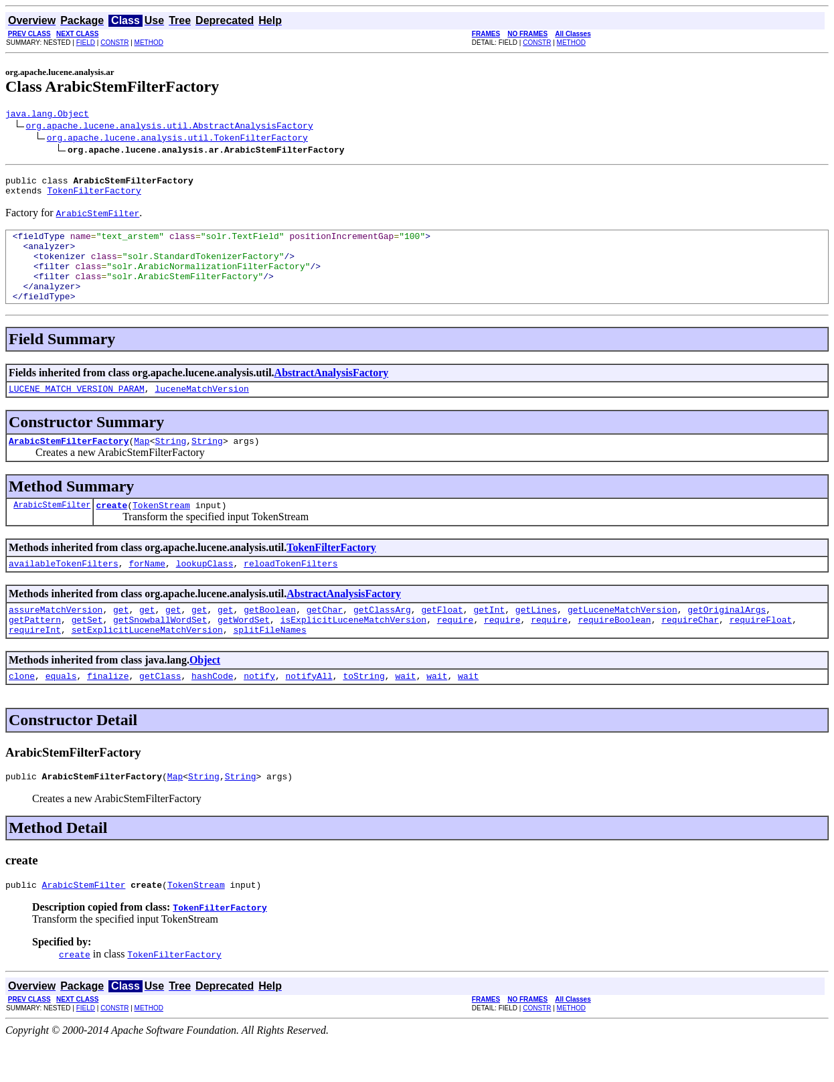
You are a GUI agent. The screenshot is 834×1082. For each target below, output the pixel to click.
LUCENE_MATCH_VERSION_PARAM (77, 410)
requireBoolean (614, 651)
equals (61, 712)
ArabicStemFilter (51, 530)
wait (405, 712)
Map (141, 465)
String (170, 465)
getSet (87, 651)
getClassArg (382, 639)
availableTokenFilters (63, 591)
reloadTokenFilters (290, 591)
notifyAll (309, 712)
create (111, 531)
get (121, 639)
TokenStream (161, 531)
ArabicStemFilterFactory (69, 465)
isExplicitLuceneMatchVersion (353, 651)
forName (147, 591)
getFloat (442, 639)
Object (204, 694)
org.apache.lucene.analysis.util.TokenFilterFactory (177, 139)
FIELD (85, 42)
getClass (160, 712)
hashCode (212, 712)
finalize (108, 712)
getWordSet (244, 651)
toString (363, 712)
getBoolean (270, 639)
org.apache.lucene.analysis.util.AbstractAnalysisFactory (169, 127)
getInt (489, 639)
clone (22, 712)
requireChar (690, 651)
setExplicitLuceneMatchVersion (147, 664)
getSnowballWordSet (160, 651)
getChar (325, 639)
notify (259, 712)
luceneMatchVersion (201, 410)
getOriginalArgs (726, 639)
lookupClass (205, 591)
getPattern (35, 651)
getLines (536, 639)
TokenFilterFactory (94, 196)
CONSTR (114, 42)
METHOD (149, 42)
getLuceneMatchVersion (622, 639)
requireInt (35, 664)
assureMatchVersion (55, 639)
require (455, 651)
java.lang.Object (47, 115)
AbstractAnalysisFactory (331, 392)
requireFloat (761, 651)
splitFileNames (269, 664)
